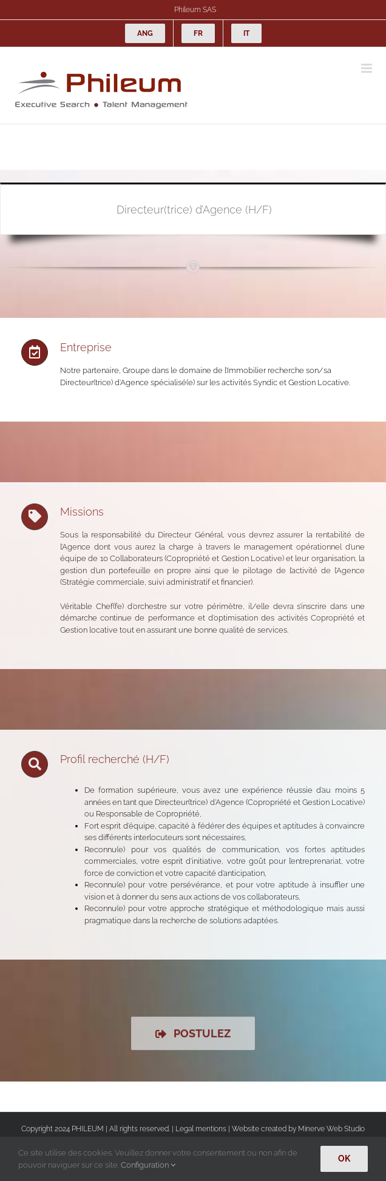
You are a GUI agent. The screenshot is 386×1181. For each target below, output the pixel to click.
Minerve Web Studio (331, 1129)
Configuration (148, 1164)
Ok (344, 1158)
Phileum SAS (195, 9)
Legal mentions (200, 1129)
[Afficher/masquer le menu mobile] (367, 68)
